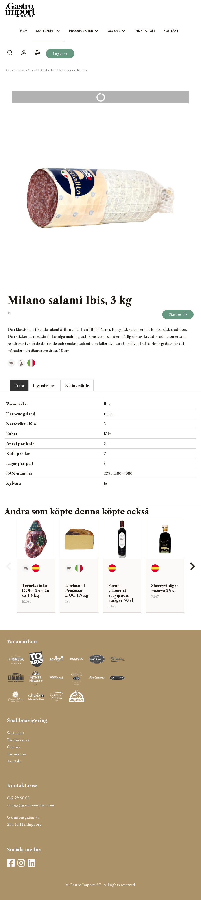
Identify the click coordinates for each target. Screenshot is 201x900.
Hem (23, 30)
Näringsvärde (77, 385)
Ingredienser (44, 385)
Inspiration (145, 30)
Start (8, 70)
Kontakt (171, 30)
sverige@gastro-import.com (30, 805)
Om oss (113, 30)
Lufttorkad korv (47, 70)
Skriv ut (178, 314)
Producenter (81, 30)
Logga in (60, 53)
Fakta (19, 385)
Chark (31, 70)
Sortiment (45, 30)
